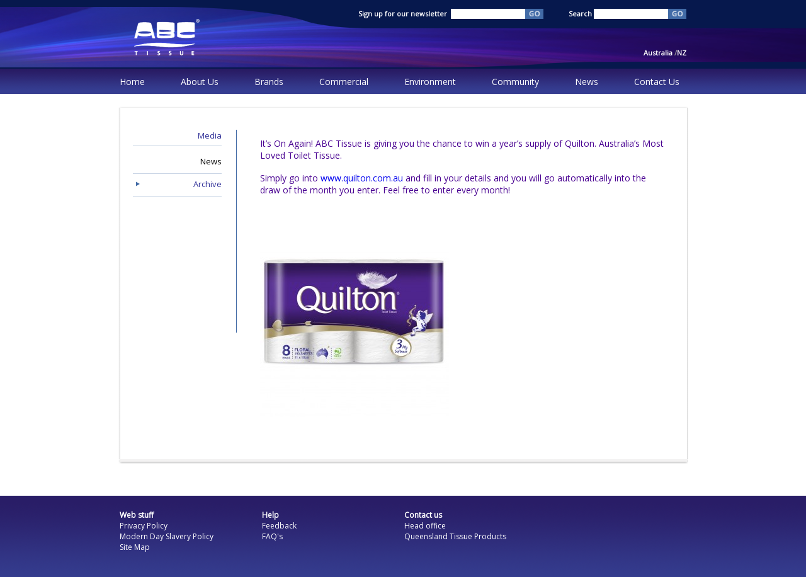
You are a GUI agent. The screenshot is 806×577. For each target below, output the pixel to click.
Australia (660, 52)
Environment (430, 82)
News (586, 82)
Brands (268, 82)
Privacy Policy (143, 525)
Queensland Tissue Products (455, 536)
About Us (200, 82)
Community (515, 82)
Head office (425, 525)
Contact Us (656, 82)
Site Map (135, 547)
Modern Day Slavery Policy (166, 536)
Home (132, 82)
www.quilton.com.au (362, 178)
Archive (207, 184)
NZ (681, 52)
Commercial (343, 82)
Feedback (279, 525)
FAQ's (272, 536)
